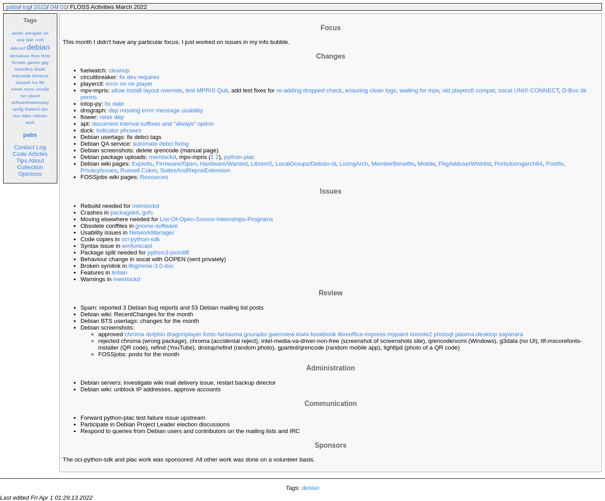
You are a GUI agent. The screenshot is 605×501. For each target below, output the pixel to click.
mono (29, 89)
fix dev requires (139, 77)
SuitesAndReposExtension (195, 170)
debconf (17, 48)
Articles (38, 154)
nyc (23, 96)
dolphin (155, 334)
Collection (30, 167)
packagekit (124, 212)
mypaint (397, 334)
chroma (134, 334)
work (30, 122)
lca (35, 82)
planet (34, 96)
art (46, 33)
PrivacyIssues (98, 170)
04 (53, 7)
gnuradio (255, 334)
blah (30, 40)
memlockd (162, 157)
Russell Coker (138, 170)
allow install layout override (147, 90)
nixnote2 (421, 334)
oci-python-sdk (140, 239)
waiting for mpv (419, 90)
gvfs (147, 212)
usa (16, 116)
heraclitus (24, 69)
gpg (44, 62)
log (27, 7)
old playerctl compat (468, 90)
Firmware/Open (176, 163)
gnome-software (156, 226)
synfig (17, 109)
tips (44, 109)
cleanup (119, 70)
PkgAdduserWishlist (465, 163)
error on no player (129, 83)
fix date (114, 103)
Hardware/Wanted (224, 163)
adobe (17, 33)
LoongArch (354, 163)
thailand (32, 109)
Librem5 (261, 163)
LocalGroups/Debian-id (306, 163)
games (33, 62)
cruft (40, 40)
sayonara (511, 334)
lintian (119, 272)
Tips (21, 160)
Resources (154, 177)
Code (19, 154)
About (36, 160)
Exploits (142, 163)
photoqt (443, 334)
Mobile (426, 163)
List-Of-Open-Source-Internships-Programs (216, 219)
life (41, 82)
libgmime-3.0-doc (151, 265)
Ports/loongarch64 (518, 163)
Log (41, 147)
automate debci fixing (161, 143)
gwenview (281, 334)
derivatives (20, 56)
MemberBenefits (392, 163)
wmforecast (137, 246)
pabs (12, 7)
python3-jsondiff (168, 252)
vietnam (40, 116)
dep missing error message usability (155, 110)
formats (19, 62)
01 (63, 7)
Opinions (30, 174)
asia (20, 40)
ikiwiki (39, 69)
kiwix (302, 334)
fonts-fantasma (222, 334)
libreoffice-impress (362, 334)
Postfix (555, 163)
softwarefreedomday (30, 102)
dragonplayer (184, 334)
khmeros (40, 76)
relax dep (112, 117)
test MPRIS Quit (206, 90)
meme (17, 89)
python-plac (239, 157)
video (26, 116)
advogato (33, 33)
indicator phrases (119, 130)
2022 (40, 7)
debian (38, 47)
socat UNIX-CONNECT (528, 90)
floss (35, 56)
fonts (45, 56)
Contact (24, 147)
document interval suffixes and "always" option (153, 123)
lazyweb (23, 82)
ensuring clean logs (371, 90)
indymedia (21, 76)
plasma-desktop (476, 334)
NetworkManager (151, 232)
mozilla (42, 89)
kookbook (323, 334)
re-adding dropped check (309, 90)
